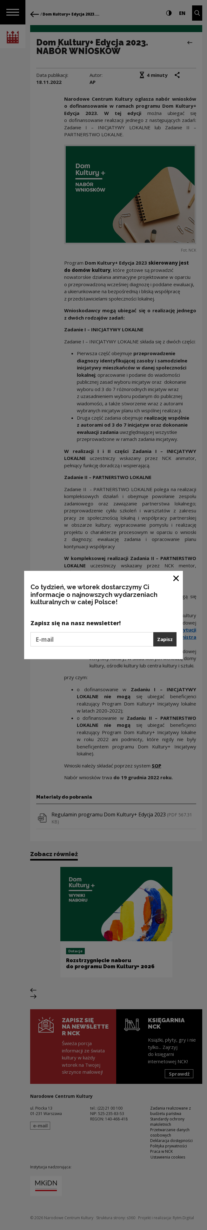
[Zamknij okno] (176, 578)
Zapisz (165, 639)
